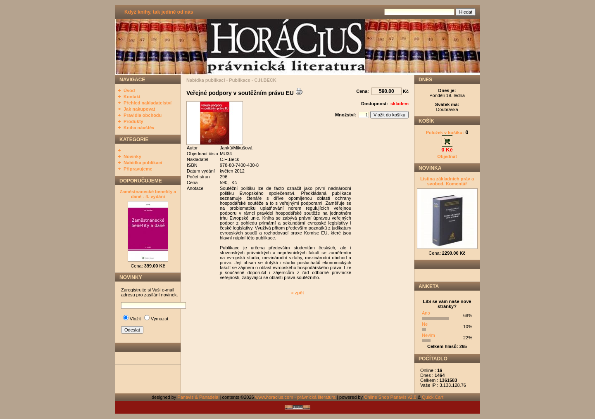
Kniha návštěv (139, 127)
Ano (426, 312)
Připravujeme (138, 168)
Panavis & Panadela (198, 397)
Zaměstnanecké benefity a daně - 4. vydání (148, 194)
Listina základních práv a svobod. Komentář (447, 181)
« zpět (297, 292)
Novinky (132, 156)
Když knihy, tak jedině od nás (158, 12)
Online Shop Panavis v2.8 (390, 397)
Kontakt (132, 96)
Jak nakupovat (139, 109)
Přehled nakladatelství (147, 102)
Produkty (133, 121)
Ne (425, 324)
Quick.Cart (432, 397)
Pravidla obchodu (143, 115)
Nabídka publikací (143, 162)
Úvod (129, 90)
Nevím (428, 335)
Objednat (447, 156)
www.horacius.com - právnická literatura (295, 397)
